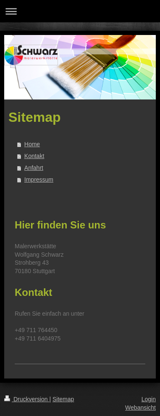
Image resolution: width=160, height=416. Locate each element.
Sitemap (63, 399)
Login (149, 399)
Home (32, 144)
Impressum (38, 179)
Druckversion (26, 399)
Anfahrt (33, 167)
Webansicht (140, 407)
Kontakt (34, 156)
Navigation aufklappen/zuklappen (80, 11)
